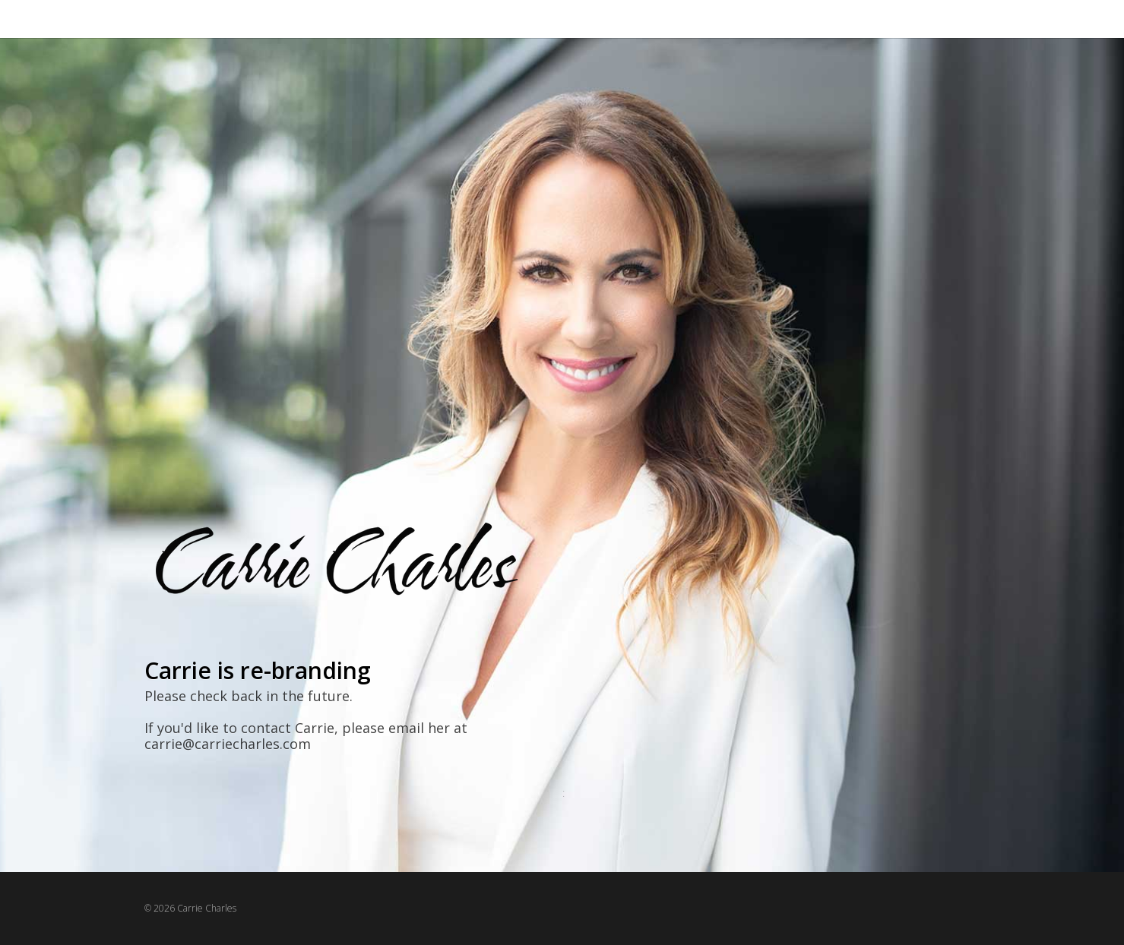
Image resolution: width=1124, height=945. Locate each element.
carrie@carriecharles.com (227, 744)
